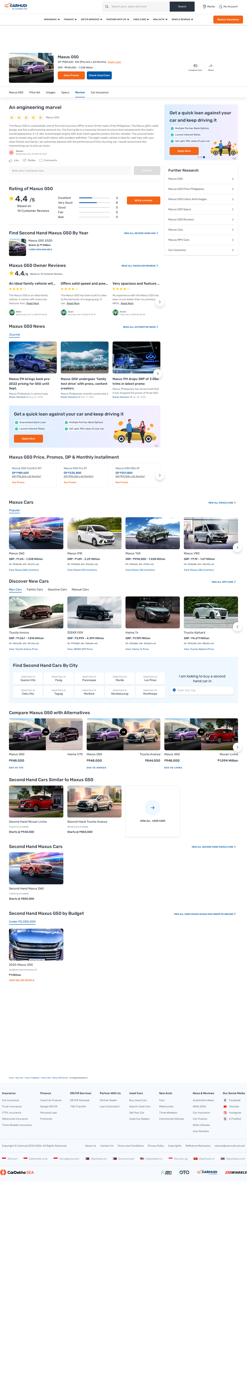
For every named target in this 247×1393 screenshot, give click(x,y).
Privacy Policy (156, 1145)
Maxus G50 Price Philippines (201, 189)
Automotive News (146, 327)
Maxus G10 (74, 553)
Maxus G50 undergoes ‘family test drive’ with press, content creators (84, 383)
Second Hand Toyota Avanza (87, 821)
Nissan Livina (229, 754)
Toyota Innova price (26, 649)
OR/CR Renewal (79, 1100)
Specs (65, 92)
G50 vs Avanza (96, 767)
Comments (48, 160)
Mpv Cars (229, 582)
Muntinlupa (150, 691)
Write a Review (201, 1124)
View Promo (71, 75)
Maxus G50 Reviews (145, 266)
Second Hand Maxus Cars (219, 847)
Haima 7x (131, 632)
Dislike (29, 160)
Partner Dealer (108, 1100)
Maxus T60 (133, 553)
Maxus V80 (192, 553)
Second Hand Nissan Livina (28, 821)
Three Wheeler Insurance (17, 1124)
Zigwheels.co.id (35, 1158)
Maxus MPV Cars (201, 240)
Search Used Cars (140, 1106)
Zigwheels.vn (204, 1158)
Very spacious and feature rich (138, 283)
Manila (119, 678)
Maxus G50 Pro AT (75, 468)
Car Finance (200, 1118)
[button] (159, 302)
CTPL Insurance (11, 1112)
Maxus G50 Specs (201, 209)
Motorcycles (166, 1106)
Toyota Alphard (194, 632)
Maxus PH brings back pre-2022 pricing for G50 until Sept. (30, 383)
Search (182, 6)
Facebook (232, 1100)
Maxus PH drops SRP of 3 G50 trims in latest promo (136, 381)
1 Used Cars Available (40, 249)
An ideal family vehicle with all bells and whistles (50, 283)
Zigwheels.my (151, 1158)
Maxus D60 (17, 553)
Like (14, 160)
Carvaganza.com (66, 1158)
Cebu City (28, 691)
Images (50, 92)
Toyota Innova (19, 632)
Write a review (143, 200)
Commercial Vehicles (171, 1118)
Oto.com (10, 1158)
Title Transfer (78, 1106)
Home (11, 1078)
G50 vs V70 (16, 767)
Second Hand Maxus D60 (26, 888)
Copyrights (174, 1145)
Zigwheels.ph (96, 1158)
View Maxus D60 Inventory (24, 570)
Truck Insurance (12, 1106)
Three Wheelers (168, 1112)
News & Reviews (181, 19)
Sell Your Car (136, 1112)
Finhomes (46, 1118)
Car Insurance (100, 92)
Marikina (89, 691)
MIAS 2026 (199, 1106)
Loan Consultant (110, 1106)
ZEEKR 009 (75, 632)
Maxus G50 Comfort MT (27, 468)
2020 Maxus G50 (21, 965)
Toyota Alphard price (202, 649)
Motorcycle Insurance (15, 1118)
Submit (147, 170)
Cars (162, 1100)
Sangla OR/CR (48, 1106)
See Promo (18, 482)
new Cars (19, 1078)
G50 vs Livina (173, 767)
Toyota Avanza (150, 754)
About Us (90, 1145)
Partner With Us (116, 19)
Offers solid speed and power (85, 283)
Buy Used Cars (138, 1100)
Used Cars (139, 19)
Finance (69, 19)
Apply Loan (114, 61)
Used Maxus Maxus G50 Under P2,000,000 (210, 914)
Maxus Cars (201, 229)
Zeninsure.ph (123, 1158)
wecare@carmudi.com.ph (230, 1145)
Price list (34, 92)
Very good (88, 202)
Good (88, 207)
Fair (88, 212)
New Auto (159, 19)
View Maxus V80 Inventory (199, 570)
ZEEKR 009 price (83, 649)
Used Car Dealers (139, 1118)
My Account (228, 7)
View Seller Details (21, 980)
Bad (88, 217)
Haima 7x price (140, 649)
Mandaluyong (119, 691)
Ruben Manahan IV (19, 397)
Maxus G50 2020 (40, 240)
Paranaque (89, 678)
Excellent (88, 197)
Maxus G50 (16, 92)
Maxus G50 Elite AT (128, 468)
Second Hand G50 (146, 233)
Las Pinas (150, 678)
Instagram (232, 1112)
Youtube (231, 1106)
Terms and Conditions (131, 1145)
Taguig (58, 691)
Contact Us (107, 1145)
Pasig (58, 678)
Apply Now (28, 438)
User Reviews (201, 1131)
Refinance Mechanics (198, 1145)
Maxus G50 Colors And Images (201, 199)
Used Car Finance (50, 1100)
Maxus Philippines (32, 1078)
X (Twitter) (232, 1119)
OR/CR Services (90, 19)
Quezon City (28, 678)
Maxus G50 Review (60, 1078)
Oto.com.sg (178, 1158)
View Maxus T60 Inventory (140, 570)
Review (80, 92)
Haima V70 (75, 754)
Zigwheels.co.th (233, 1158)
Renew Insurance (228, 19)
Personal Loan (48, 1112)
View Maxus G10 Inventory (82, 570)
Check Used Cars (99, 75)
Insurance (50, 19)
